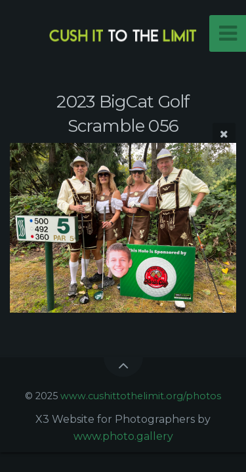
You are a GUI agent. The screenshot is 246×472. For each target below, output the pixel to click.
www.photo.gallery (123, 436)
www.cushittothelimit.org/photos (140, 396)
